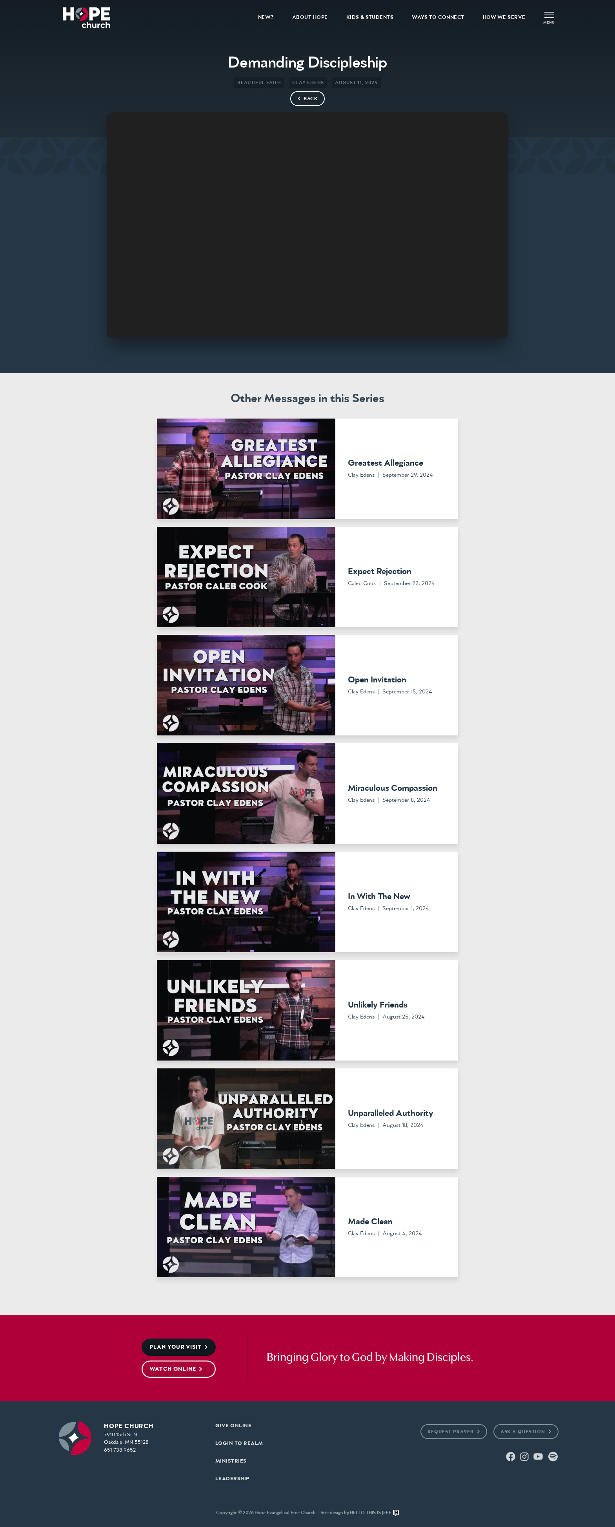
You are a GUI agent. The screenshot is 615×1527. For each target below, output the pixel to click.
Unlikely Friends (378, 1005)
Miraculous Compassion (392, 788)
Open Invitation (377, 680)
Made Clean (370, 1222)
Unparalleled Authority (390, 1113)
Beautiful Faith (259, 82)
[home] (86, 17)
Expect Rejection (379, 572)
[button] (549, 17)
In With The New (379, 897)
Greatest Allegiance (385, 463)
